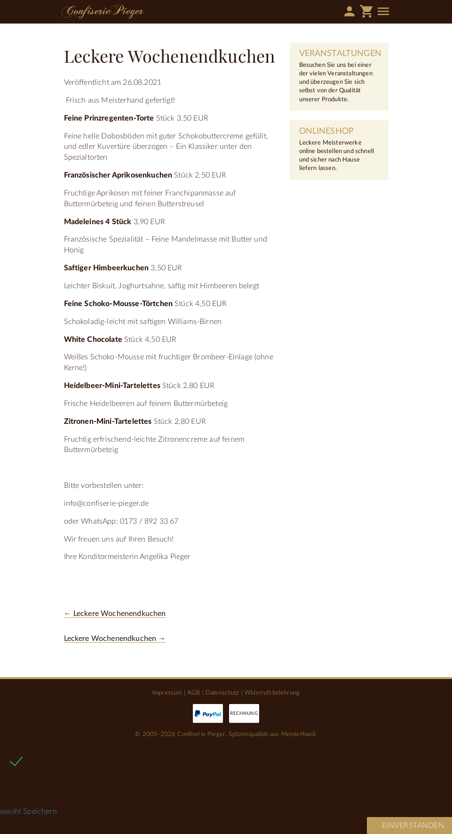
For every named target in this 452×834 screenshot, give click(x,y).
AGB (193, 693)
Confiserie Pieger (103, 12)
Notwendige (46, 760)
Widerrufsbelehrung (272, 693)
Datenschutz (222, 693)
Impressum (167, 693)
